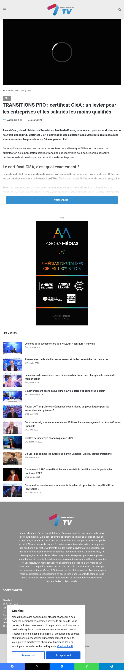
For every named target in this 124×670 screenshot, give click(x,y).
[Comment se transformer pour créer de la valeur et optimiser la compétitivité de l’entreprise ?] (12, 490)
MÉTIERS (20, 90)
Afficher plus (62, 200)
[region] (46, 634)
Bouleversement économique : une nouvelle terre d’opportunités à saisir (65, 390)
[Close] (81, 608)
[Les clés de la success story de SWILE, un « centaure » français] (12, 348)
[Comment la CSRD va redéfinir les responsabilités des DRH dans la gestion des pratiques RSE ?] (12, 474)
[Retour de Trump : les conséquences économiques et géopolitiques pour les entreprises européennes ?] (12, 411)
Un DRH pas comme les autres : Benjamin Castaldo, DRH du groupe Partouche (68, 453)
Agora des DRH (14, 120)
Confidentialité (65, 646)
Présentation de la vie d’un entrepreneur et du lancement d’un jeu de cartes (66, 359)
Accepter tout (63, 655)
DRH (29, 90)
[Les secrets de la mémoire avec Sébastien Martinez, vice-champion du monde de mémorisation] (12, 380)
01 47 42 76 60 (10, 604)
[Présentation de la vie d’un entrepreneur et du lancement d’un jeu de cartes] (12, 364)
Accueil (8, 90)
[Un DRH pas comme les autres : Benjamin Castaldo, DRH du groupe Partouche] (12, 458)
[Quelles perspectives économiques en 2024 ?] (12, 443)
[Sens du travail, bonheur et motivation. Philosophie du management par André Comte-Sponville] (12, 427)
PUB (62, 218)
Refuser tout (28, 655)
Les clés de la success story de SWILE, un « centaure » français (60, 343)
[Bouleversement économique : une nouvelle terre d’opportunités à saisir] (12, 395)
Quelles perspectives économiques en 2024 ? (50, 438)
